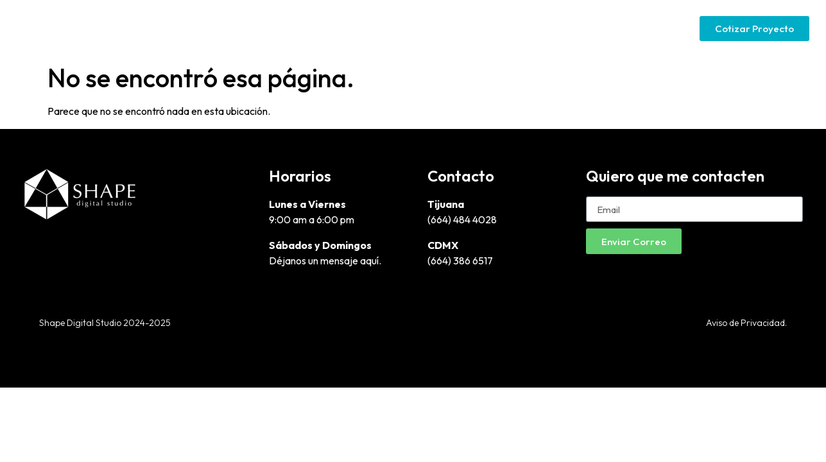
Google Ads (567, 28)
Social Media (648, 28)
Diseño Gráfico (397, 28)
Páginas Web (485, 28)
